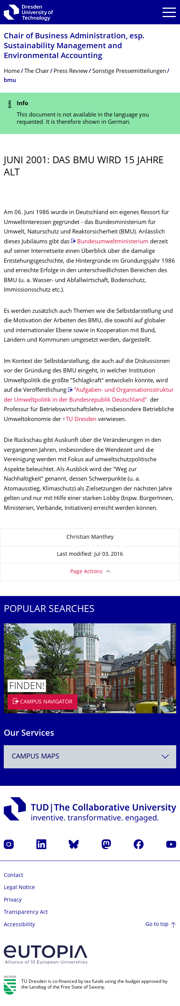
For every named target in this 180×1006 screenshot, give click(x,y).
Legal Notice (19, 887)
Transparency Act (26, 912)
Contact (13, 875)
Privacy (13, 900)
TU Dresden (81, 420)
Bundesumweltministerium (112, 242)
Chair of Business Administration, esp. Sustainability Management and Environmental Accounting (74, 46)
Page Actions (86, 571)
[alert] (90, 113)
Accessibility (19, 924)
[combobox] (90, 756)
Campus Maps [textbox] (35, 757)
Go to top (157, 924)
